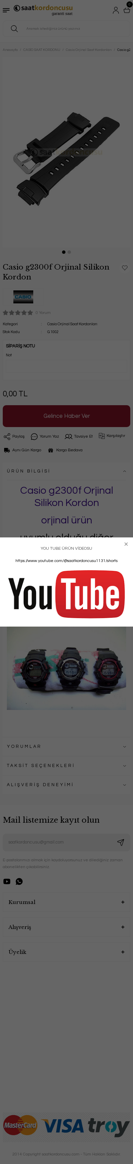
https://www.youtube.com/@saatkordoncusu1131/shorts (66, 561)
